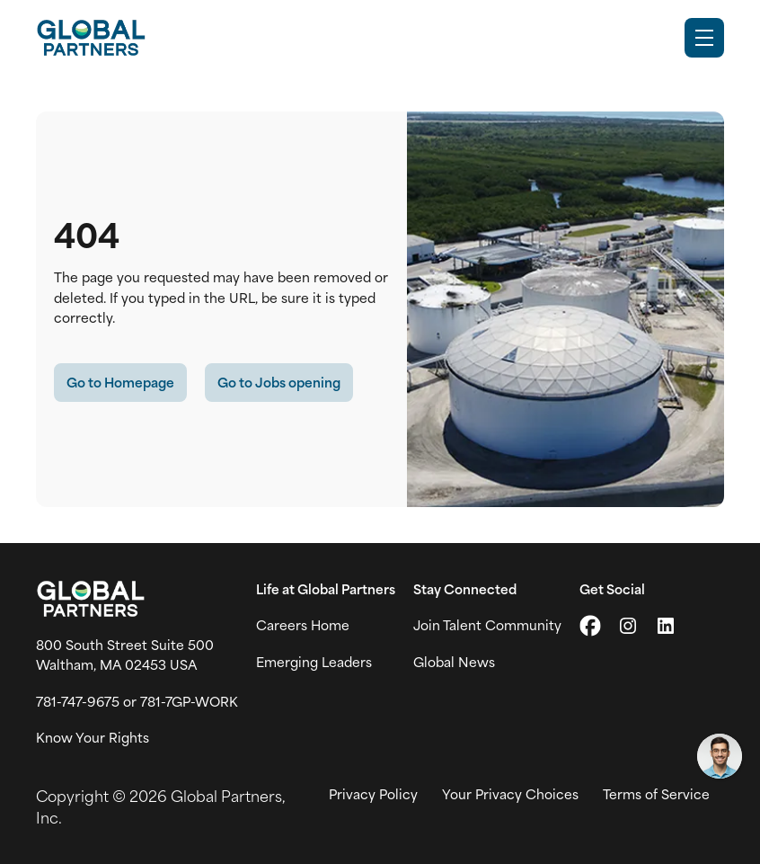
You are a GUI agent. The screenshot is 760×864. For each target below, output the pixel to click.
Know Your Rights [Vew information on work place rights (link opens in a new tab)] (92, 737)
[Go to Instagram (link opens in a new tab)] (628, 626)
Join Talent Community (487, 625)
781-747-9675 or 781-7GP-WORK (137, 701)
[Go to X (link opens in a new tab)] (590, 626)
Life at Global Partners (325, 589)
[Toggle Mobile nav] (704, 38)
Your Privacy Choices (510, 794)
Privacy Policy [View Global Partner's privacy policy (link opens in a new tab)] (373, 794)
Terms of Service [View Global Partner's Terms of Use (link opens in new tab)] (656, 794)
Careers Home (302, 625)
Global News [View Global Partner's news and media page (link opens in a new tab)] (454, 662)
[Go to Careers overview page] (91, 38)
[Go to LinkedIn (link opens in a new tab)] (665, 626)
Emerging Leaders (314, 662)
